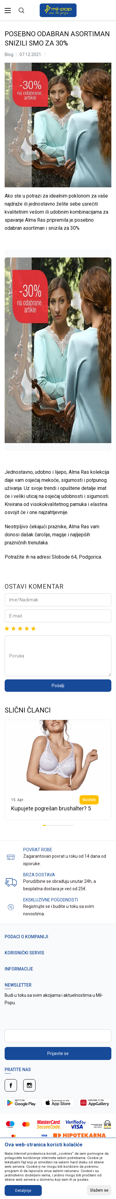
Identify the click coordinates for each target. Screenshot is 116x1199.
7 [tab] (62, 825)
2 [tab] (47, 825)
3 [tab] (50, 825)
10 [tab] (72, 825)
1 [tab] (44, 825)
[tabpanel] (58, 770)
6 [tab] (59, 825)
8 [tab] (65, 825)
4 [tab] (53, 825)
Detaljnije (23, 1190)
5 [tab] (56, 825)
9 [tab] (69, 825)
